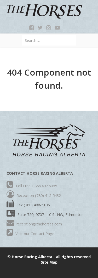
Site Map (49, 262)
